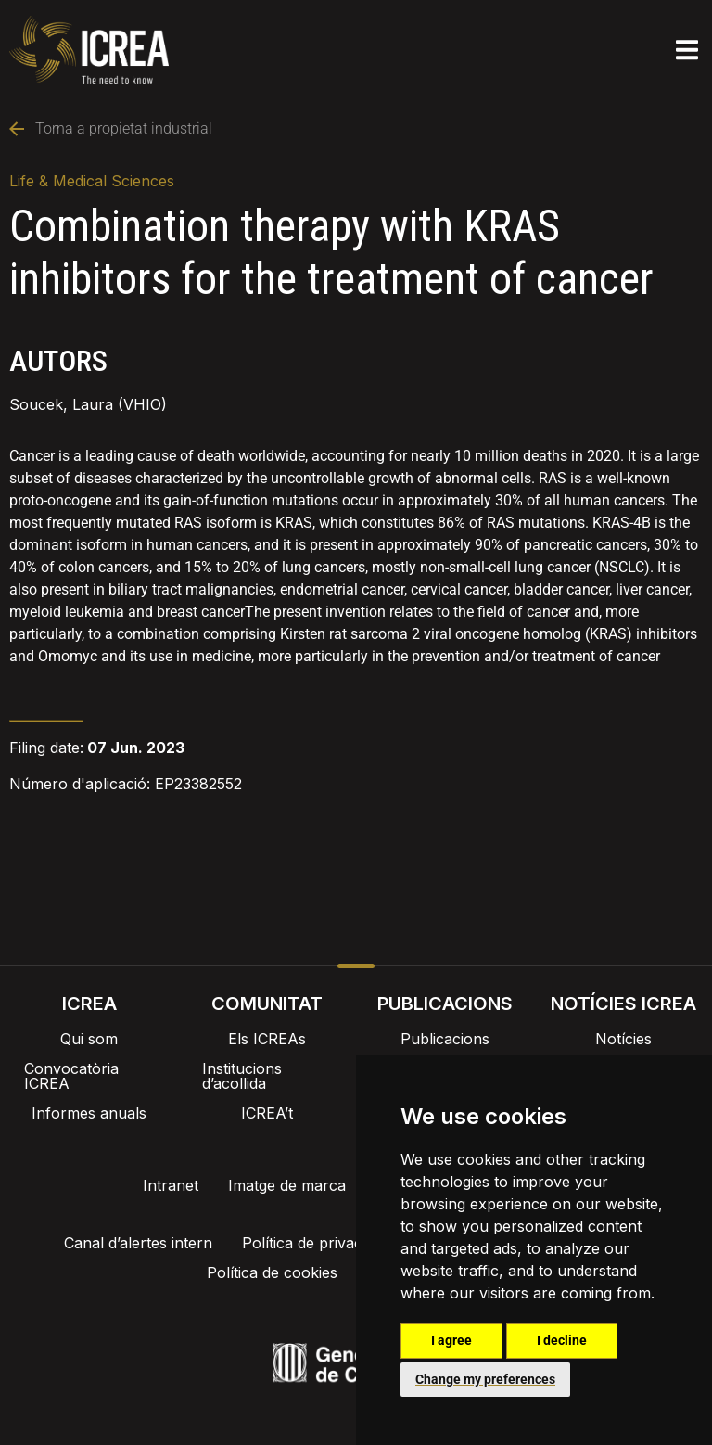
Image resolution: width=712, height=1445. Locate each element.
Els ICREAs (267, 1038)
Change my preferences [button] (485, 1379)
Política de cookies (276, 1272)
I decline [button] (562, 1340)
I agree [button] (451, 1340)
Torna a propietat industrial (110, 128)
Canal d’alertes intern (144, 1243)
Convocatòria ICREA (71, 1076)
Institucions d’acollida (242, 1076)
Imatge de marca (287, 1185)
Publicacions (445, 1038)
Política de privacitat (318, 1243)
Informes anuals (89, 1113)
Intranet (170, 1185)
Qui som (89, 1038)
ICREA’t (267, 1113)
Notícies (623, 1038)
